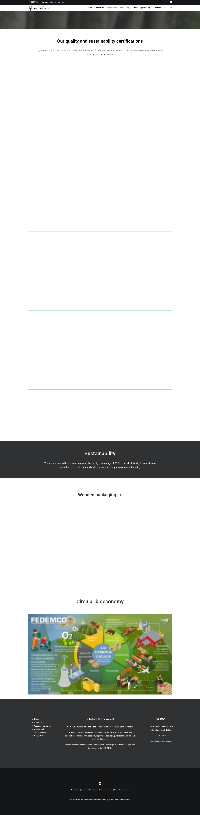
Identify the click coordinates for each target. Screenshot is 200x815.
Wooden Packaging (42, 726)
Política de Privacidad (89, 790)
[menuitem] (34, 2)
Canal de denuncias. (121, 790)
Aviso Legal (75, 790)
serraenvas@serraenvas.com (53, 2)
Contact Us (39, 736)
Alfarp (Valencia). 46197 (161, 730)
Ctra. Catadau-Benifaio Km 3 (161, 727)
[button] (171, 2)
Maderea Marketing (124, 800)
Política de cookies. (106, 790)
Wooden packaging (142, 8)
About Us (100, 8)
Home (89, 8)
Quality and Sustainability (118, 8)
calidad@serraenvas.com (100, 54)
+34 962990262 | (34, 2)
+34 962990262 (161, 736)
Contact (157, 8)
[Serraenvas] (39, 8)
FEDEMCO (107, 748)
